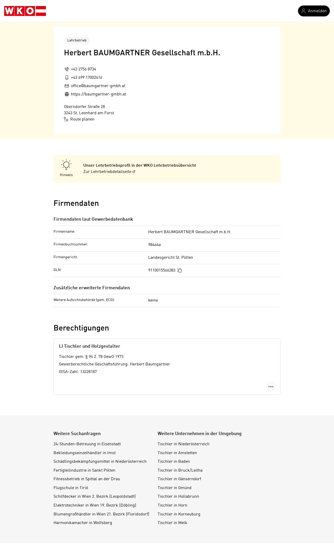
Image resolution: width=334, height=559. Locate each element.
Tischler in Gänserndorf (179, 479)
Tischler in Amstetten (177, 453)
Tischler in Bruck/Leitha (180, 470)
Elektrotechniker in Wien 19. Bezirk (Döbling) (94, 505)
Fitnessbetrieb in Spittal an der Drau (86, 479)
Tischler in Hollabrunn (178, 497)
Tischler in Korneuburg (179, 514)
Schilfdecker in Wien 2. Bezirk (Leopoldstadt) (94, 497)
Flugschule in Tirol (70, 488)
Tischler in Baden (174, 462)
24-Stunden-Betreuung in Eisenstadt (87, 444)
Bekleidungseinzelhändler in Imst (84, 453)
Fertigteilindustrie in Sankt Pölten (84, 470)
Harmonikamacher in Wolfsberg (82, 523)
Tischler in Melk (172, 523)
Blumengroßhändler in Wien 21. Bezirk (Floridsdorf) (101, 514)
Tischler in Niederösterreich (184, 444)
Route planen (79, 119)
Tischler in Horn (172, 505)
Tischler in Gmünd (175, 488)
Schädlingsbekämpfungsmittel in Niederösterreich (100, 462)
